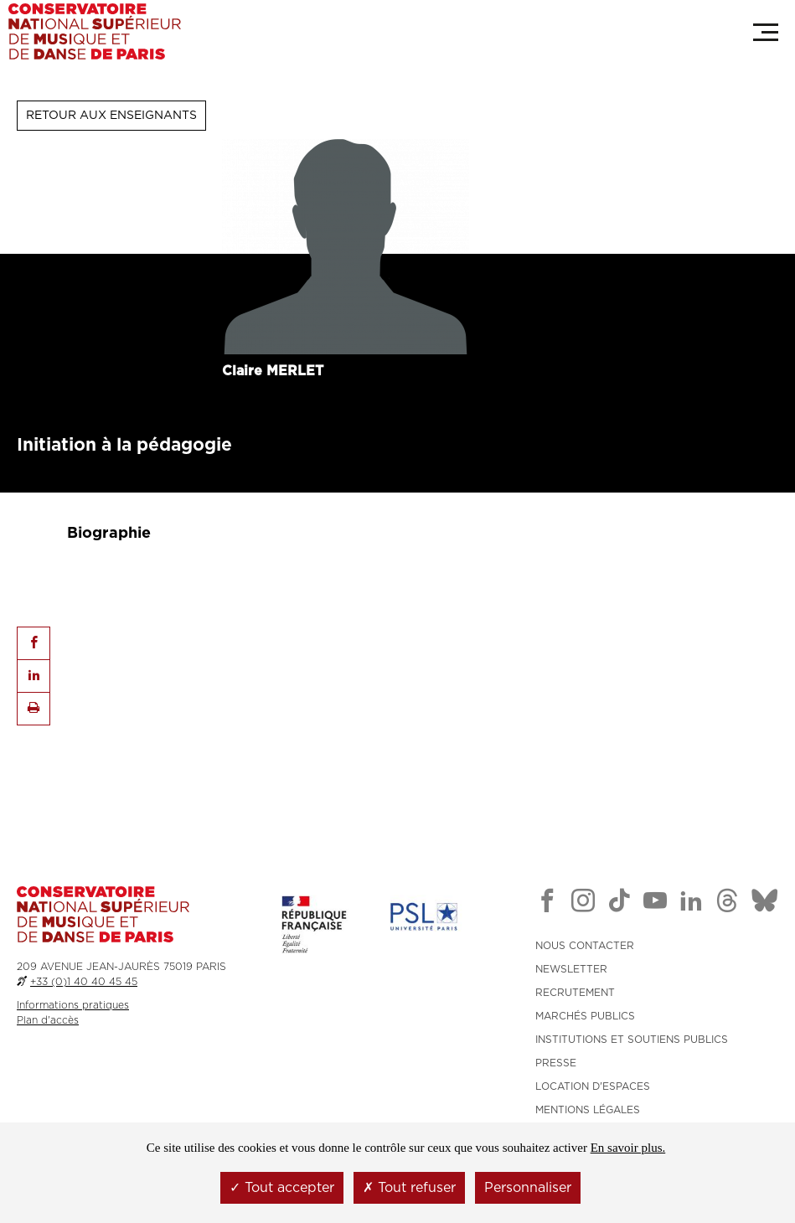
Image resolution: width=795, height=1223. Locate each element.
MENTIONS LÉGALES (587, 1110)
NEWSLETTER (571, 969)
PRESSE (555, 1063)
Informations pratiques (73, 1005)
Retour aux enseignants (111, 115)
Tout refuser (409, 1188)
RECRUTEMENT (575, 993)
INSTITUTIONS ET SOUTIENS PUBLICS (631, 1040)
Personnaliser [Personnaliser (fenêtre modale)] (527, 1188)
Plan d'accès (48, 1020)
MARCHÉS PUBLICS (585, 1016)
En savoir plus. (628, 1147)
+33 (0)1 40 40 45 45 (83, 982)
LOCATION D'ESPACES (592, 1086)
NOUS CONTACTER (584, 946)
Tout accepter (282, 1188)
